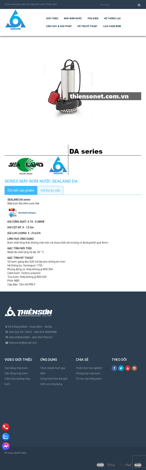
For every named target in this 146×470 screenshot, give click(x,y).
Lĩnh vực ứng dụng (51, 384)
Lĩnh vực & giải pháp (59, 26)
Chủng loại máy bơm (88, 373)
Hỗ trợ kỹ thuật (87, 26)
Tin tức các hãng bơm (89, 378)
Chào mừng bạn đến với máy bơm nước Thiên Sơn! (31, 4)
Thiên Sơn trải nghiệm (89, 368)
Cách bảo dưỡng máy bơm (17, 381)
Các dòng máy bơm (16, 373)
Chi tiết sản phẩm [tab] (21, 190)
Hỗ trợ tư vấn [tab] (50, 190)
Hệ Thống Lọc (112, 18)
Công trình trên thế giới (53, 378)
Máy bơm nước (73, 18)
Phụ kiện (93, 18)
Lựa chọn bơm (112, 26)
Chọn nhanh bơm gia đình (52, 370)
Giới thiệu (52, 18)
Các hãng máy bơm (16, 368)
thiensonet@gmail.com (23, 342)
